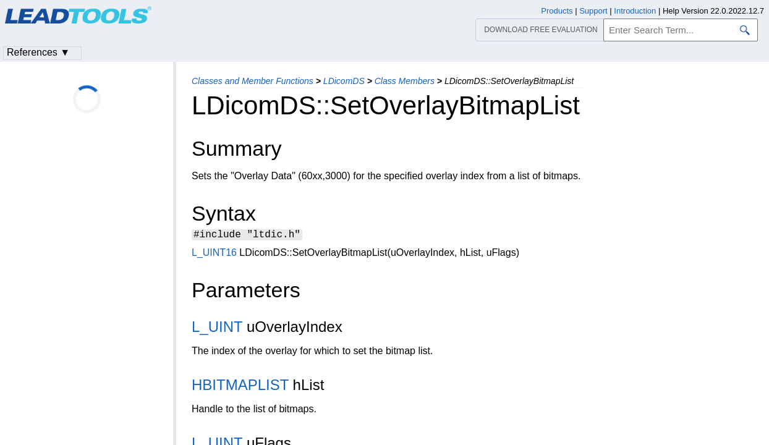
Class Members (405, 81)
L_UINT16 (214, 254)
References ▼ (38, 52)
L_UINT (217, 328)
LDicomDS (344, 81)
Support (593, 10)
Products (556, 10)
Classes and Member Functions (252, 81)
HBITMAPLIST (240, 386)
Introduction (635, 10)
